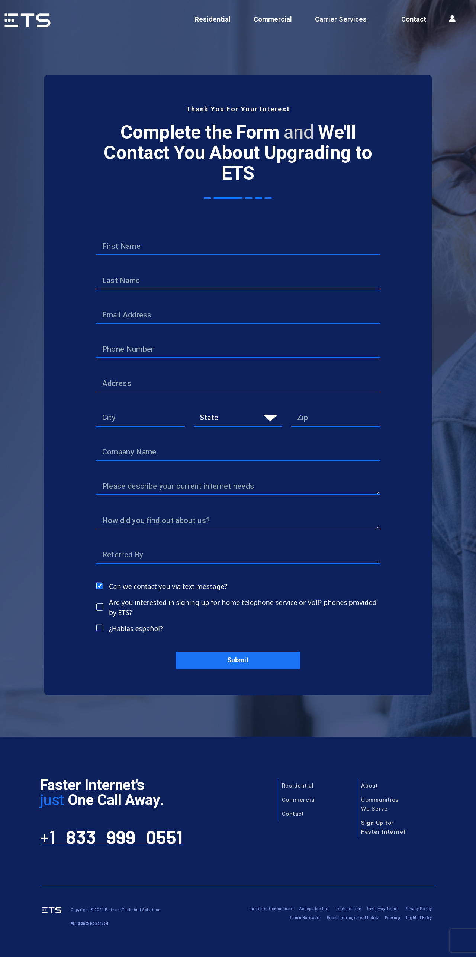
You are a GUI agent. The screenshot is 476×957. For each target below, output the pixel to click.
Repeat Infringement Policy (353, 917)
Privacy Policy (418, 909)
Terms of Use (348, 909)
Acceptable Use (314, 909)
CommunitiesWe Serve (380, 804)
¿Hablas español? (136, 628)
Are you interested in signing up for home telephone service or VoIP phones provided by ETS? (243, 607)
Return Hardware (305, 917)
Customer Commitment (271, 909)
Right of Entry (419, 917)
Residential (212, 19)
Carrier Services (341, 19)
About (369, 786)
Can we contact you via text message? (168, 586)
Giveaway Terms (383, 909)
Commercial (273, 19)
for (383, 827)
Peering (393, 917)
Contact (413, 19)
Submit (238, 660)
